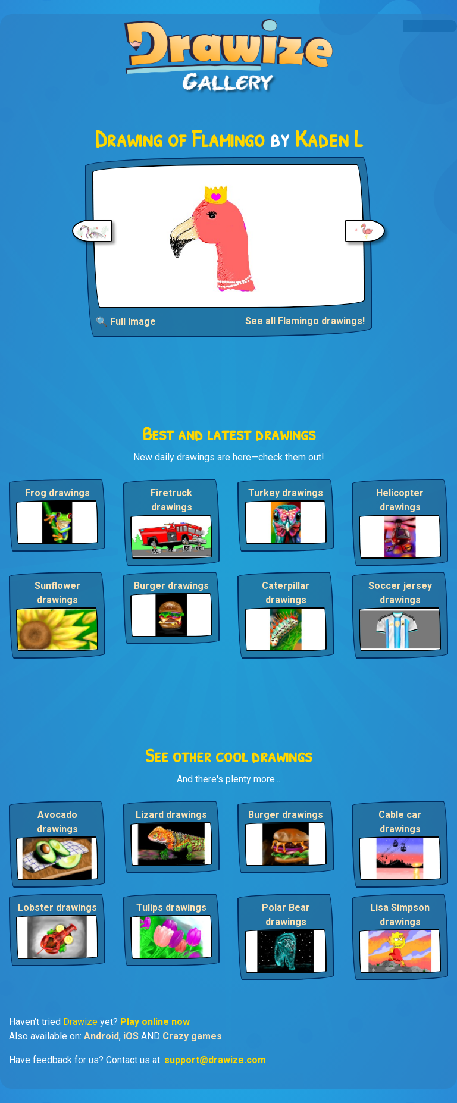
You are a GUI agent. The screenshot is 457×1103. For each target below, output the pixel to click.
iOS (131, 1036)
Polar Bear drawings (286, 914)
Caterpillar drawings (285, 593)
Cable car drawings (399, 822)
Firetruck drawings (171, 500)
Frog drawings (57, 493)
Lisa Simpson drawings (400, 914)
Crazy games (192, 1036)
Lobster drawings (57, 907)
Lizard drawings (171, 814)
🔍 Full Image (126, 321)
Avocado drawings (57, 822)
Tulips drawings (171, 907)
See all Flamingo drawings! (305, 321)
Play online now (155, 1021)
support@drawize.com (215, 1060)
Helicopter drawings (400, 500)
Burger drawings (171, 585)
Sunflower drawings (57, 593)
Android (101, 1036)
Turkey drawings (285, 493)
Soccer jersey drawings (400, 593)
